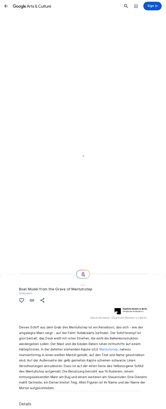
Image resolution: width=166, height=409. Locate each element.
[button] (6, 6)
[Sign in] (152, 6)
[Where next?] (83, 274)
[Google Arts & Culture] (66, 6)
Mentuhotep (108, 349)
